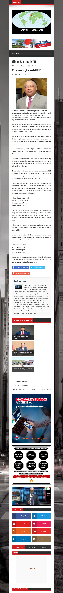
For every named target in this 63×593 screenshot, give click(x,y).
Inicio (33, 373)
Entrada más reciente (18, 373)
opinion (35, 65)
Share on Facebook (20, 267)
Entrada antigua (46, 373)
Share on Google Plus (20, 273)
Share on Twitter (37, 267)
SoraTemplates (28, 590)
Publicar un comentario (21, 369)
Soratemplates (31, 578)
